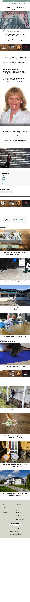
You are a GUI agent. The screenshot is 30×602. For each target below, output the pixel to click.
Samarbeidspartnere (5, 507)
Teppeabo (3, 177)
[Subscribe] (19, 525)
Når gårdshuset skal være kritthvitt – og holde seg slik (15, 494)
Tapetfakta (17, 515)
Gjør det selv (6, 3)
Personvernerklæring (19, 504)
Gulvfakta (17, 513)
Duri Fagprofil (4, 179)
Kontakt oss (15, 535)
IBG (2, 183)
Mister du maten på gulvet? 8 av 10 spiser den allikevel (15, 437)
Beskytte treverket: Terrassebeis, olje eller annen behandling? (15, 253)
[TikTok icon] (14, 529)
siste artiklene (21, 219)
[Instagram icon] (12, 529)
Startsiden (2, 3)
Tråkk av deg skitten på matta (15, 366)
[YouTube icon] (20, 529)
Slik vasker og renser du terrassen (15, 409)
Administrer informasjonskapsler (20, 519)
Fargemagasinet (18, 510)
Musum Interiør (4, 181)
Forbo (3, 175)
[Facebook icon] (10, 529)
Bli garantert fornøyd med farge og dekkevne (15, 465)
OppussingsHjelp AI (5, 512)
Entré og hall (11, 191)
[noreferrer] (18, 529)
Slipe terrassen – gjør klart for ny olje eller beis (15, 309)
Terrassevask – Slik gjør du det (15, 281)
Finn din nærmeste (5, 510)
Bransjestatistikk (18, 512)
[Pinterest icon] (16, 529)
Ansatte (4, 504)
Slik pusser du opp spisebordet (15, 336)
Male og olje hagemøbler (22, 3)
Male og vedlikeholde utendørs (13, 3)
